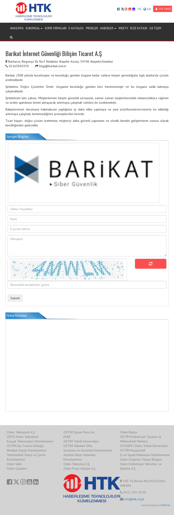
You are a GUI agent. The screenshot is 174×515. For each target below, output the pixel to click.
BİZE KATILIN (138, 28)
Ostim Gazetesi (17, 468)
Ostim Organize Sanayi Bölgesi (141, 459)
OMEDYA (165, 505)
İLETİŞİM (155, 28)
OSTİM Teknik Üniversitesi (81, 441)
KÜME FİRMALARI (55, 28)
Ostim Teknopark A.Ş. (21, 432)
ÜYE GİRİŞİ (163, 8)
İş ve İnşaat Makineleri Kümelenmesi (145, 455)
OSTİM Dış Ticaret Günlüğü (25, 446)
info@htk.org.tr (134, 499)
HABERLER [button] (108, 28)
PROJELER (92, 28)
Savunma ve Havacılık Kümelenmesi (87, 450)
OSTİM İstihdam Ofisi (77, 446)
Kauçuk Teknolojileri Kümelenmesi (30, 441)
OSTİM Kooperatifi (132, 450)
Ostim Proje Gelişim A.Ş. (79, 468)
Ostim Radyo (128, 432)
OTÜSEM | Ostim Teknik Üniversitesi (144, 446)
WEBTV (123, 28)
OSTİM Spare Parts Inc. (79, 432)
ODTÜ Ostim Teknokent (22, 437)
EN (147, 9)
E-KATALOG (76, 28)
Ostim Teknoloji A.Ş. (76, 464)
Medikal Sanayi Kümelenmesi (26, 450)
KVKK (67, 437)
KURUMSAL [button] (34, 28)
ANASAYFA (17, 28)
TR (139, 9)
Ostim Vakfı (14, 464)
